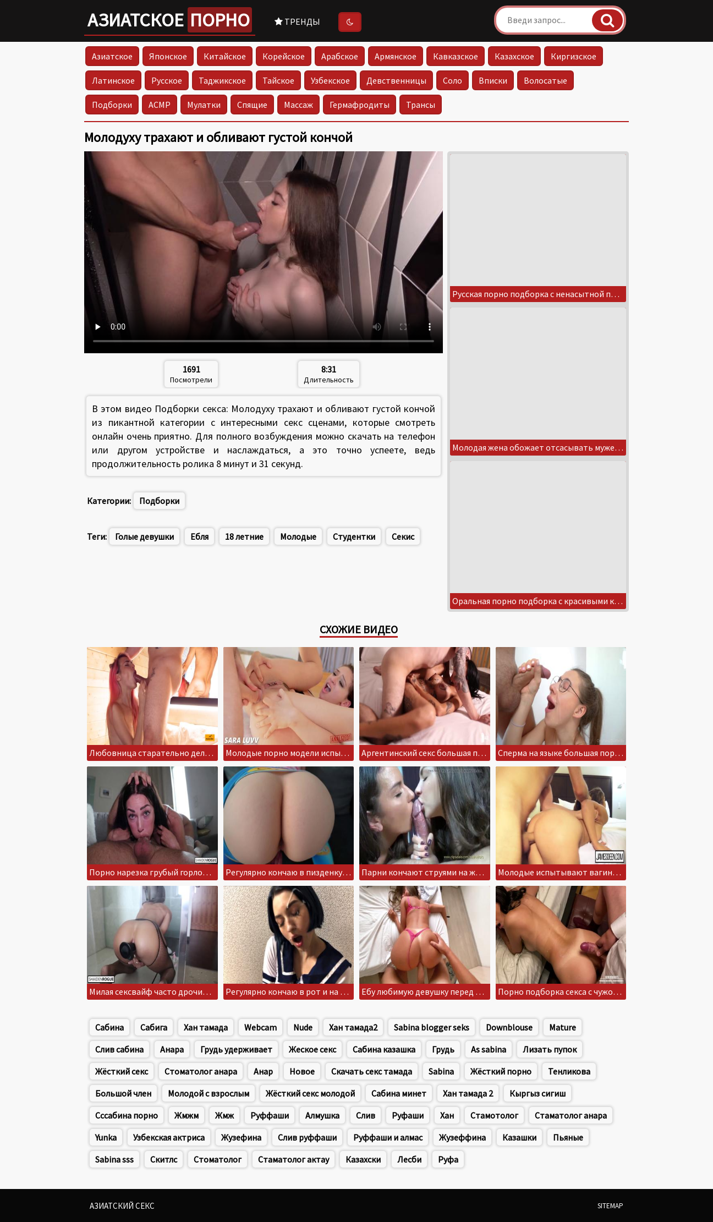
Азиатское (169, 19)
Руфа (448, 1159)
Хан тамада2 (353, 1027)
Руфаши (408, 1115)
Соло (452, 80)
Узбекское (330, 80)
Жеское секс (312, 1049)
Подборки (112, 104)
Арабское (339, 56)
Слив (365, 1115)
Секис (403, 536)
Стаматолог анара (571, 1115)
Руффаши (269, 1115)
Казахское (514, 56)
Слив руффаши (307, 1137)
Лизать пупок (550, 1049)
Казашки (519, 1137)
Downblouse (509, 1027)
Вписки (493, 80)
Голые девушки (144, 536)
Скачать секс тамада (371, 1071)
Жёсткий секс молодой (310, 1093)
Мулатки (204, 104)
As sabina (488, 1049)
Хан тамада (206, 1027)
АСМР (160, 104)
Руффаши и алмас (388, 1137)
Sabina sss (114, 1159)
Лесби (409, 1159)
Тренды (297, 21)
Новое (302, 1071)
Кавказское (455, 56)
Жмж (224, 1115)
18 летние (244, 536)
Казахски (363, 1159)
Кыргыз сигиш (537, 1093)
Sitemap (610, 1205)
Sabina (441, 1071)
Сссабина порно (126, 1115)
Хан (447, 1115)
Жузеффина (462, 1137)
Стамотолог (494, 1115)
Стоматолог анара (200, 1071)
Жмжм (186, 1115)
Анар (263, 1071)
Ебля (199, 536)
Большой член (123, 1093)
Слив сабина (119, 1049)
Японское (168, 56)
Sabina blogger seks (431, 1027)
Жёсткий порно (500, 1071)
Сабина (109, 1027)
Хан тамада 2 (468, 1093)
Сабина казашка (384, 1049)
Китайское (225, 56)
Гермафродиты (360, 104)
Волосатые (545, 80)
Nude (302, 1027)
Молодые (298, 536)
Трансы (420, 104)
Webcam (260, 1027)
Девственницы (396, 80)
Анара (172, 1049)
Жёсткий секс (121, 1071)
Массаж (298, 104)
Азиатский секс (122, 1206)
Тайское (278, 80)
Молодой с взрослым (208, 1093)
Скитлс (163, 1159)
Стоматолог (218, 1159)
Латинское (113, 80)
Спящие (252, 104)
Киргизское (573, 56)
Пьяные (568, 1137)
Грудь (443, 1049)
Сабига (153, 1027)
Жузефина (241, 1137)
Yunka (106, 1137)
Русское (166, 80)
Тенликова (569, 1071)
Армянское (395, 56)
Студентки (354, 536)
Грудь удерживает (236, 1049)
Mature (562, 1027)
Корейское (283, 56)
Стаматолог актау (293, 1159)
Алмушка (322, 1115)
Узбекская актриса (169, 1137)
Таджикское (222, 80)
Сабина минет (398, 1093)
